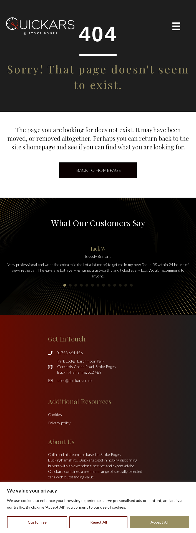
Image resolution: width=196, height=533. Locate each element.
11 (120, 285)
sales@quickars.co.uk (74, 380)
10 (114, 285)
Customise (37, 522)
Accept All (159, 522)
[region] (98, 507)
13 (131, 285)
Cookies (55, 414)
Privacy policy (59, 422)
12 (125, 285)
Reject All (98, 522)
